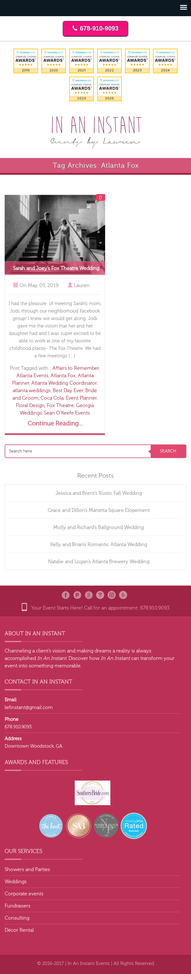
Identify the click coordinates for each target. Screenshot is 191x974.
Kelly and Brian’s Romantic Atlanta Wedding (98, 544)
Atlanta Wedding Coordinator (64, 383)
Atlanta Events (32, 375)
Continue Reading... (55, 423)
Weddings (16, 881)
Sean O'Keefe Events (67, 413)
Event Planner (81, 398)
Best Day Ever (68, 390)
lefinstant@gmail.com (29, 707)
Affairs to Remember (75, 368)
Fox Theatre (60, 405)
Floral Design (30, 405)
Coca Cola (52, 398)
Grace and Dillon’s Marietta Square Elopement (99, 510)
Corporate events (24, 894)
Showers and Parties (27, 869)
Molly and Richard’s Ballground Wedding (98, 527)
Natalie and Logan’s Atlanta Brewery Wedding (98, 561)
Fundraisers (17, 906)
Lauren (82, 285)
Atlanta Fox (63, 375)
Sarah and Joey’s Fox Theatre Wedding (56, 268)
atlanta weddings (32, 390)
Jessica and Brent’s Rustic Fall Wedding (99, 493)
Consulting (17, 918)
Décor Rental (19, 930)
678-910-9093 (96, 28)
